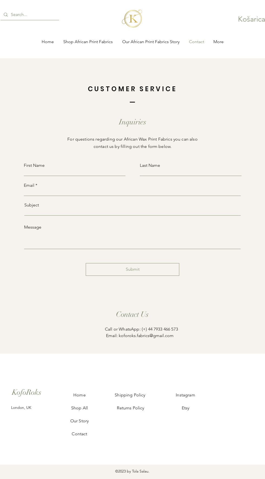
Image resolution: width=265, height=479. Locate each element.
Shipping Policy (131, 395)
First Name (34, 165)
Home (79, 395)
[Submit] (132, 269)
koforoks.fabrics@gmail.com (146, 335)
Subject (31, 205)
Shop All (79, 407)
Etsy (185, 407)
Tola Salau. (141, 471)
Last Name (150, 165)
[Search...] (29, 14)
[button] (250, 19)
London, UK (21, 407)
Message (32, 227)
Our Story (79, 420)
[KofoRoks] (26, 392)
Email (29, 185)
